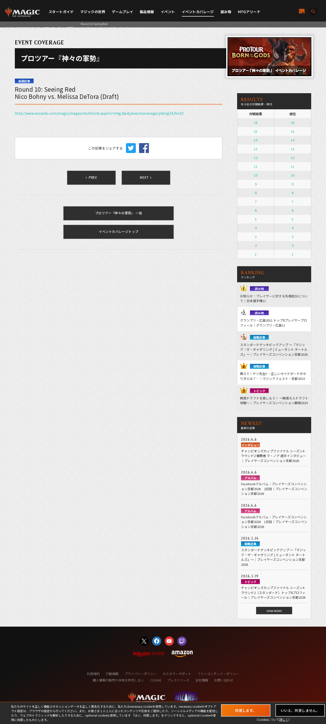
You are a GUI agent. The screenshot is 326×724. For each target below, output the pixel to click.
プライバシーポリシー (140, 673)
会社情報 (201, 680)
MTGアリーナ (249, 11)
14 (255, 140)
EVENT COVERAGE (28, 28)
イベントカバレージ (198, 11)
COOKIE (155, 680)
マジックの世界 (92, 11)
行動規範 (112, 673)
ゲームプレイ (122, 11)
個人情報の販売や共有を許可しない (118, 680)
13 (255, 149)
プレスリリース (178, 680)
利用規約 (93, 673)
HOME (8, 28)
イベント (168, 11)
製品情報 (147, 11)
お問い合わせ (223, 680)
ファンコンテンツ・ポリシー (218, 673)
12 (255, 157)
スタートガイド (61, 11)
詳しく (283, 719)
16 (255, 122)
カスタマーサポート (177, 673)
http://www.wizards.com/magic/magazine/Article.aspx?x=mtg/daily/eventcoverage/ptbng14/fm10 (99, 113)
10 (255, 175)
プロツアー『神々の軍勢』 (60, 28)
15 (255, 131)
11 (255, 166)
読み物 (226, 11)
